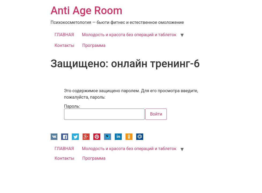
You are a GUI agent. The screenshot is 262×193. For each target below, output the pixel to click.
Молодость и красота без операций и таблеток (129, 34)
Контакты (64, 45)
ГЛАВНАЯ (64, 34)
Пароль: (104, 112)
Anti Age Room (87, 10)
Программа (93, 45)
